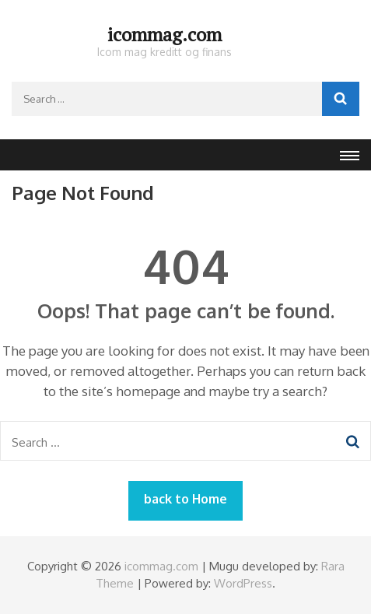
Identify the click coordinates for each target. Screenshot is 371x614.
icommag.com (164, 34)
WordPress (243, 583)
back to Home (185, 499)
